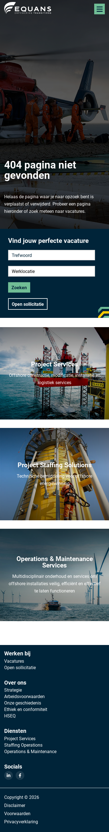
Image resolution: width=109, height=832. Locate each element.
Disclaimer (14, 805)
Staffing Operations (23, 745)
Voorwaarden (17, 813)
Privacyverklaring (21, 821)
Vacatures (14, 661)
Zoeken (19, 287)
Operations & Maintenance (30, 751)
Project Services (19, 738)
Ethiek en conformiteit (25, 709)
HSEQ (10, 716)
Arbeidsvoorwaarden (24, 696)
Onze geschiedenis (22, 703)
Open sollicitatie (28, 304)
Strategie (13, 690)
